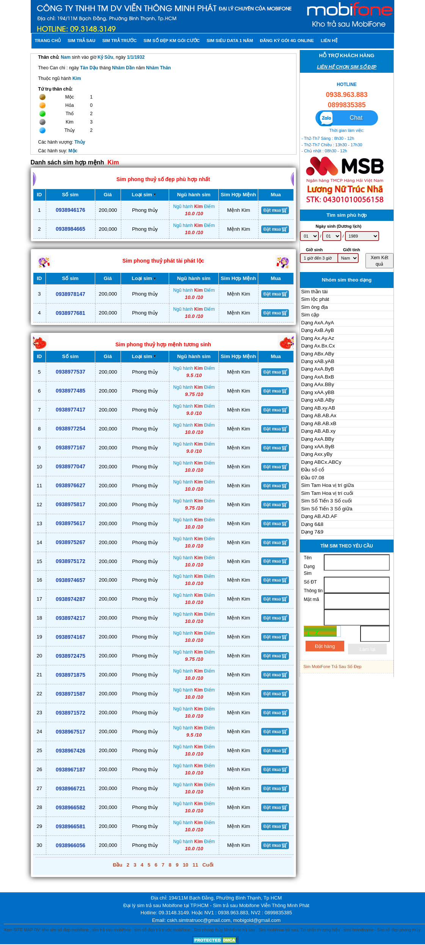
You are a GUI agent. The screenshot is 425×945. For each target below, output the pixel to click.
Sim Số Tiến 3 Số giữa (326, 509)
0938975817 (70, 504)
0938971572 (70, 713)
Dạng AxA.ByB (317, 369)
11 (195, 865)
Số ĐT (310, 582)
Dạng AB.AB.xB (318, 423)
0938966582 (70, 807)
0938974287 (70, 599)
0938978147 (70, 294)
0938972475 (70, 656)
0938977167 (70, 447)
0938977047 (70, 466)
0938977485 (70, 391)
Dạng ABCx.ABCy (321, 462)
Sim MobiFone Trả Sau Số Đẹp (332, 666)
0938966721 (70, 788)
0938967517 (70, 732)
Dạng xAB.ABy (317, 400)
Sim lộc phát (315, 299)
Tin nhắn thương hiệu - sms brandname (336, 930)
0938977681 (70, 313)
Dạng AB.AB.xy (318, 431)
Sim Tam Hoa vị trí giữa (327, 485)
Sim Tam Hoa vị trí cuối (327, 493)
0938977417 (70, 410)
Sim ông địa (314, 307)
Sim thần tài (314, 291)
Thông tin (313, 590)
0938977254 (70, 429)
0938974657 (70, 580)
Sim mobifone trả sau (278, 930)
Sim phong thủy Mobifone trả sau (224, 930)
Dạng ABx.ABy (317, 354)
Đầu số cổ (312, 469)
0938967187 (70, 770)
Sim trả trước (119, 40)
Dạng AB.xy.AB (318, 408)
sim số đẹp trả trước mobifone (162, 930)
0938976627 (70, 485)
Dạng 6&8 (312, 524)
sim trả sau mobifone (111, 930)
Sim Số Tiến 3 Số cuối (326, 501)
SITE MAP (23, 930)
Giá (107, 194)
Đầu (117, 865)
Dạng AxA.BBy (317, 439)
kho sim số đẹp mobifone (65, 930)
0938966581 (70, 826)
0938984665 (70, 229)
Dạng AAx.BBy (317, 384)
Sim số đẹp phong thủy (398, 930)
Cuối (207, 865)
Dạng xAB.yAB (317, 361)
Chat (340, 118)
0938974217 (70, 618)
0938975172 (70, 561)
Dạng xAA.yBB (317, 392)
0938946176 (70, 210)
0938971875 (70, 675)
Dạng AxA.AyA (317, 322)
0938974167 (70, 637)
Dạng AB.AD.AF (319, 516)
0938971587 (70, 694)
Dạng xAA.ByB (317, 446)
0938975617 (70, 523)
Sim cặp (310, 315)
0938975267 (70, 542)
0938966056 (70, 845)
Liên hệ (329, 40)
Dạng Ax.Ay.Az (317, 338)
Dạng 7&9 (312, 532)
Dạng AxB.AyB (317, 330)
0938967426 (70, 751)
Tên (308, 557)
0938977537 (70, 372)
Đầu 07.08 (312, 477)
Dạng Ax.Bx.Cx (318, 346)
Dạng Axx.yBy (316, 454)
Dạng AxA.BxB (317, 377)
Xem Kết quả (379, 261)
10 (185, 865)
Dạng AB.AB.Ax (318, 415)
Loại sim (145, 194)
